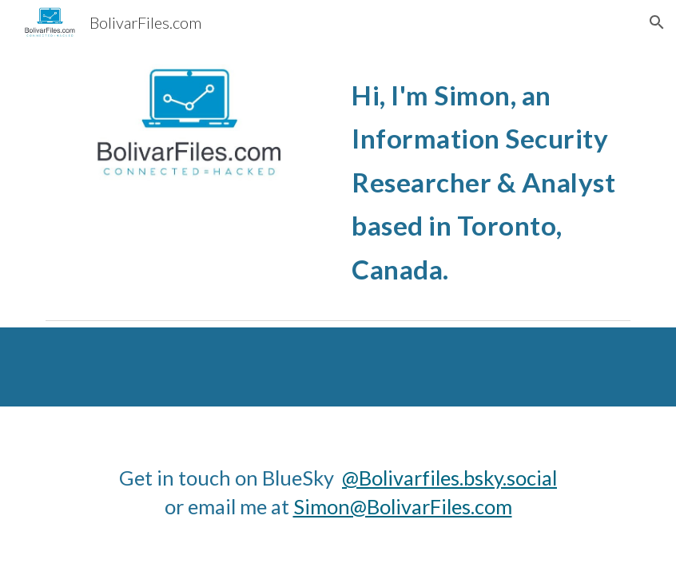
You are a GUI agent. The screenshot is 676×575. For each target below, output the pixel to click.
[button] (657, 22)
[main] (487, 179)
